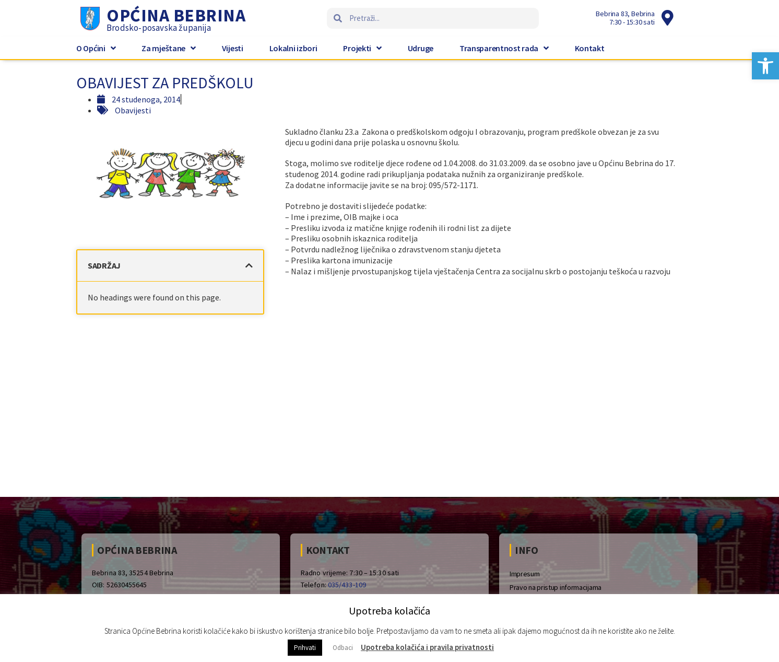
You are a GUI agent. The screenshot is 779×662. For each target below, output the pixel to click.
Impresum (525, 573)
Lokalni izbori (293, 48)
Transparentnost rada (504, 48)
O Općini (95, 48)
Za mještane (168, 48)
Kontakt (590, 48)
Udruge (420, 48)
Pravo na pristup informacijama (555, 587)
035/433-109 (347, 584)
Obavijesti (133, 110)
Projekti (362, 48)
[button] (765, 65)
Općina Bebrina (176, 15)
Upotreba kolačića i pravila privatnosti (427, 647)
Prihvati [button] (305, 647)
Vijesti (232, 48)
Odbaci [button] (343, 647)
